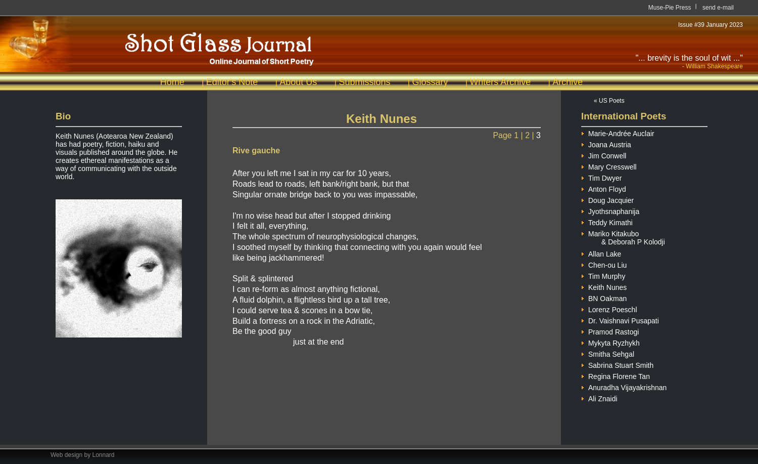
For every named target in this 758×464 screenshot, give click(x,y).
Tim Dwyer (601, 177)
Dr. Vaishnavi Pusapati (620, 319)
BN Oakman (604, 297)
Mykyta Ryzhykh (610, 341)
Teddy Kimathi (607, 221)
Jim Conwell (603, 154)
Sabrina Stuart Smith (617, 364)
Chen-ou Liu (604, 264)
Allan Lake (601, 252)
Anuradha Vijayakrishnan (624, 386)
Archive (567, 82)
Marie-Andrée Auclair (617, 132)
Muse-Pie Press (669, 7)
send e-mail (718, 7)
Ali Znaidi (599, 397)
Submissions (364, 82)
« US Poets (609, 100)
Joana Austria (606, 143)
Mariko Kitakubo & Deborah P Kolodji (623, 232)
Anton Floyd (603, 188)
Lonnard (103, 454)
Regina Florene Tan (615, 375)
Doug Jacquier (607, 199)
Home (172, 82)
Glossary (430, 82)
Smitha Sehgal (607, 353)
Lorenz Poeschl (609, 308)
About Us (298, 82)
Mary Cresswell (609, 165)
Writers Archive (500, 82)
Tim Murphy (603, 275)
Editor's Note (232, 82)
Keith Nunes (604, 286)
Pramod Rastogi (610, 330)
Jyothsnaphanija (610, 210)
